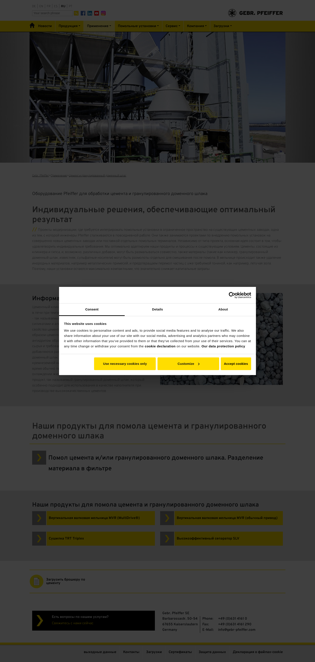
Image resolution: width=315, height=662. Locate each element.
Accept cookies (236, 363)
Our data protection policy (223, 346)
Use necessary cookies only (125, 363)
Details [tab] (157, 309)
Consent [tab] (92, 309)
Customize (189, 363)
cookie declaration (160, 346)
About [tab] (223, 309)
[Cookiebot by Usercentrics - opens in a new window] (232, 295)
